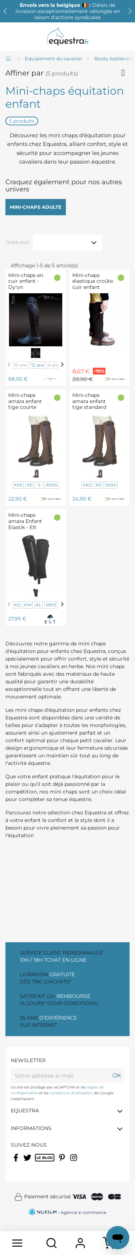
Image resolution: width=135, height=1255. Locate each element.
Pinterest (62, 1162)
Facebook (16, 1162)
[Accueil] (9, 58)
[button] (130, 11)
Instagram (74, 1162)
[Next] (62, 364)
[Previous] (9, 364)
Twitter (27, 1162)
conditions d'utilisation (71, 1093)
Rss (38, 1162)
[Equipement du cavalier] (53, 58)
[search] (52, 1243)
